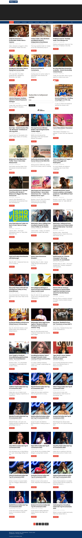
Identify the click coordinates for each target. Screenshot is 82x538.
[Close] (55, 81)
